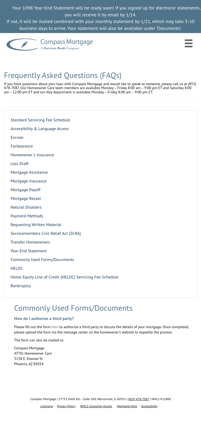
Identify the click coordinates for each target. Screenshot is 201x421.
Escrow (17, 137)
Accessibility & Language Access (40, 128)
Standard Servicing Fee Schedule (40, 119)
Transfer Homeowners (30, 242)
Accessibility (149, 406)
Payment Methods (27, 215)
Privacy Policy (66, 406)
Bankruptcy (21, 285)
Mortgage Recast (26, 198)
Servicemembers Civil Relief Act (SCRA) (46, 233)
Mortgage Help (127, 406)
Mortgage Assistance (29, 172)
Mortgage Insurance (29, 181)
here (54, 326)
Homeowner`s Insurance (32, 154)
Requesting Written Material (36, 224)
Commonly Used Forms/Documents (42, 259)
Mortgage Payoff (25, 189)
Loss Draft (20, 163)
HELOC (17, 268)
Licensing (46, 406)
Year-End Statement (28, 250)
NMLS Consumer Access (96, 406)
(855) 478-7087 (138, 399)
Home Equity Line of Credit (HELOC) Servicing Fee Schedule (65, 277)
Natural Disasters (26, 207)
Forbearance (22, 146)
